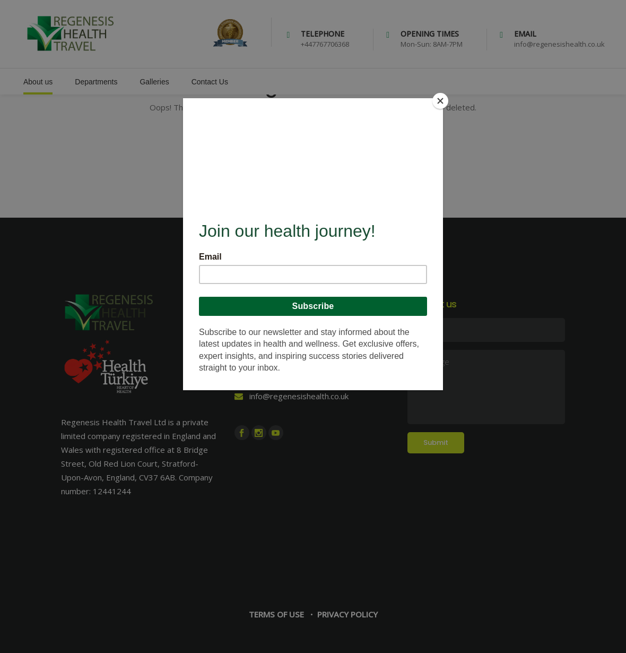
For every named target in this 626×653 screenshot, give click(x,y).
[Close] (440, 101)
